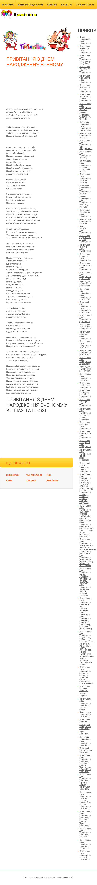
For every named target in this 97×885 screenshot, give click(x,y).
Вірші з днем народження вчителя (85, 221)
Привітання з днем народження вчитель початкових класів (85, 166)
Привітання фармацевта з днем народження (85, 239)
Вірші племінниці (84, 733)
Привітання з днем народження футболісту (85, 318)
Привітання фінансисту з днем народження (85, 266)
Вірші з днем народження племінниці (85, 714)
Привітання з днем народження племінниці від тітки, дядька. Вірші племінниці (85, 818)
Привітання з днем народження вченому (85, 155)
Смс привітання (34, 475)
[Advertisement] (37, 89)
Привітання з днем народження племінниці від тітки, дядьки (85, 704)
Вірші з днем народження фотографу (85, 284)
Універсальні (85, 4)
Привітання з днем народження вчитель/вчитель (85, 178)
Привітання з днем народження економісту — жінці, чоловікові (85, 414)
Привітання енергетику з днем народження (85, 434)
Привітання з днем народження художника (85, 377)
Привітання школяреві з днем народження (85, 403)
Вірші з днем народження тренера (85, 135)
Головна (8, 4)
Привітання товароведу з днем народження (85, 88)
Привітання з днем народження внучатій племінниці (85, 855)
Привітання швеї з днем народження (85, 385)
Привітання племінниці (84, 720)
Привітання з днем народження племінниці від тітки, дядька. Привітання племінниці (85, 782)
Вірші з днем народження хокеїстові (85, 352)
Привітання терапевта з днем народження (85, 70)
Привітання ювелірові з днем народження (85, 444)
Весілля (66, 4)
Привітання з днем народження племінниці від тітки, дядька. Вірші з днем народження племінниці (85, 763)
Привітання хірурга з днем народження (85, 335)
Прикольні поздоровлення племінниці (86, 750)
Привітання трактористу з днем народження (85, 97)
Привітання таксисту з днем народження (85, 49)
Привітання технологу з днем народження (85, 79)
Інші (4, 10)
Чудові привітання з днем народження (85, 40)
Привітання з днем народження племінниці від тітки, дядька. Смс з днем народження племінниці (85, 800)
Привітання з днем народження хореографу (85, 361)
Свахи (9, 480)
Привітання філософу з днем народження (85, 257)
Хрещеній (31, 480)
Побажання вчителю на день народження (85, 213)
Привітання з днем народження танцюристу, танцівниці (85, 59)
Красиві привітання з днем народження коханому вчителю (85, 202)
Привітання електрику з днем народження (85, 425)
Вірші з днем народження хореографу (85, 369)
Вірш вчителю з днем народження (85, 229)
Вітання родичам (83, 695)
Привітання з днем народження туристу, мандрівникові (85, 144)
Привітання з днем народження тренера (85, 106)
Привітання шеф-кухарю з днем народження (85, 393)
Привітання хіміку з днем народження (85, 327)
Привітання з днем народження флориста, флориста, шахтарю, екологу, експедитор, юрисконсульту (86, 675)
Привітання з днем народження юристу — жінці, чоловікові (85, 455)
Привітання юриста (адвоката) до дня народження (85, 467)
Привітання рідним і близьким (84, 688)
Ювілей (52, 4)
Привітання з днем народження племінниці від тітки (85, 833)
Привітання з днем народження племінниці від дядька (85, 844)
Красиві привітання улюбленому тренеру (85, 116)
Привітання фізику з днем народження (85, 248)
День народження (30, 4)
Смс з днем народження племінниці (85, 726)
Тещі (48, 475)
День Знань (52, 480)
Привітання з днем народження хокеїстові (85, 344)
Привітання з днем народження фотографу (85, 275)
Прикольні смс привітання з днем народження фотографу (85, 294)
